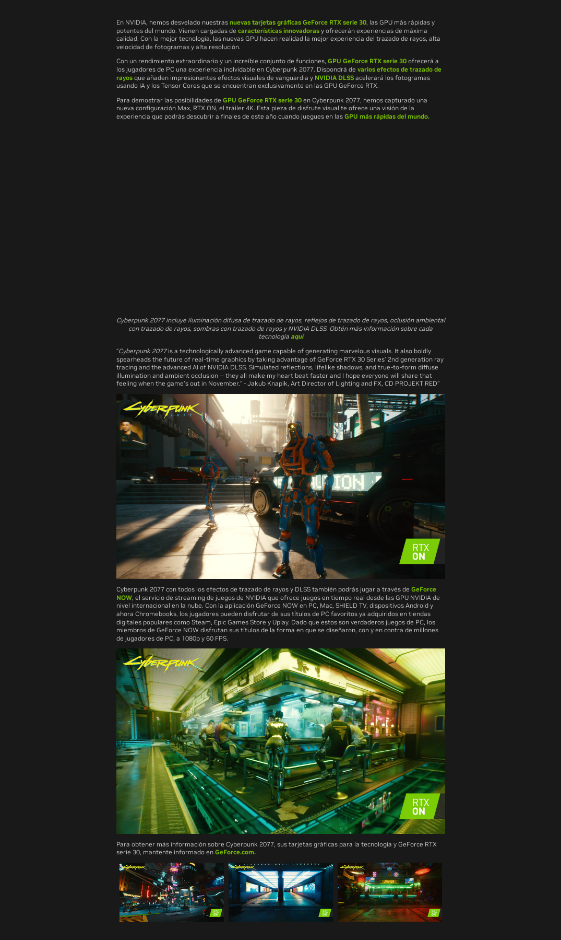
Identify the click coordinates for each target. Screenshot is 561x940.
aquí (297, 336)
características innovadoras (278, 30)
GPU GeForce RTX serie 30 (367, 61)
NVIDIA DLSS (334, 78)
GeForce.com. (235, 852)
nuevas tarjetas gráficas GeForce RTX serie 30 (298, 22)
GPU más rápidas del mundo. (386, 116)
